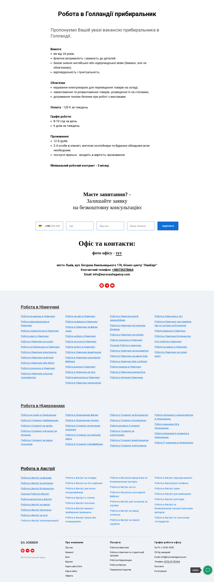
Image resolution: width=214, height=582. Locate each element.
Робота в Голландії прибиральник (39, 420)
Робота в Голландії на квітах (36, 425)
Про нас (69, 547)
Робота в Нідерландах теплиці (82, 420)
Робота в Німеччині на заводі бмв (129, 356)
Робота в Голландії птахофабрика (84, 444)
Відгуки (69, 561)
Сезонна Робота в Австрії (35, 493)
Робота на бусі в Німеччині (80, 346)
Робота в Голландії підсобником (128, 420)
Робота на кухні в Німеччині (80, 341)
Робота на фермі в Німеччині (81, 321)
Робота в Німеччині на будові (37, 357)
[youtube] (112, 285)
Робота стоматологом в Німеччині (40, 330)
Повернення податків (120, 569)
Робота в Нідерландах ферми (81, 415)
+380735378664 (122, 270)
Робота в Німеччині (40, 307)
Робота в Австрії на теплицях (37, 483)
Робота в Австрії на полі (34, 515)
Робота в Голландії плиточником (128, 445)
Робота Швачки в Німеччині (170, 330)
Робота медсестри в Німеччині (82, 377)
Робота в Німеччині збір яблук (37, 363)
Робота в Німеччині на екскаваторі (129, 350)
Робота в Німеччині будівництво (173, 336)
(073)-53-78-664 (172, 561)
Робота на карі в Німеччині (80, 316)
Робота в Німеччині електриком (38, 352)
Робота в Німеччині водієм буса (127, 372)
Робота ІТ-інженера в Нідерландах (174, 442)
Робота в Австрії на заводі (35, 504)
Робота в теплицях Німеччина (126, 377)
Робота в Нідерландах (43, 405)
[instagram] (101, 285)
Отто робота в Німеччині (168, 341)
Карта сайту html (73, 566)
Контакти (159, 566)
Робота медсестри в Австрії (36, 499)
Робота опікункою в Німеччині (38, 368)
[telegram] (107, 285)
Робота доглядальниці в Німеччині (40, 346)
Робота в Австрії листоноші (36, 510)
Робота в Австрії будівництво (37, 488)
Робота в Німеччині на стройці (127, 334)
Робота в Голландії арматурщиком (129, 440)
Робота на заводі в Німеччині (171, 346)
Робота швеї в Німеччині (35, 336)
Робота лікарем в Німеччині (125, 366)
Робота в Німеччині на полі (80, 372)
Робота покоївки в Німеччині (126, 340)
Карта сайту (71, 571)
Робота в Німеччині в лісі (168, 316)
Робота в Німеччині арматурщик (83, 352)
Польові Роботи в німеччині (125, 345)
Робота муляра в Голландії (125, 425)
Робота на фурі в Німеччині (80, 336)
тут (119, 253)
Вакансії (69, 552)
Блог (67, 557)
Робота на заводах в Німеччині (38, 316)
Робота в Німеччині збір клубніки (128, 361)
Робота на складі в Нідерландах (38, 415)
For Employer (161, 571)
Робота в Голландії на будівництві (129, 415)
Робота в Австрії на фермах (36, 477)
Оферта (69, 576)
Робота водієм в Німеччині (80, 366)
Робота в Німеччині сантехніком (83, 382)
